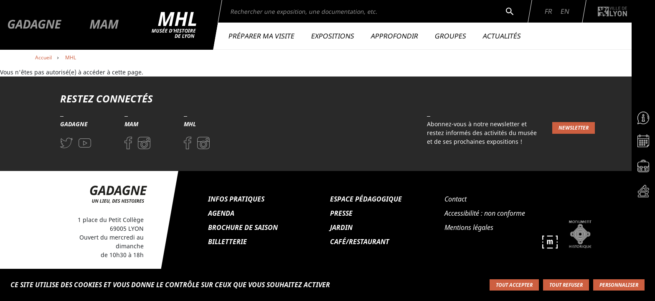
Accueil (43, 57)
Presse (341, 213)
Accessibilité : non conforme (484, 213)
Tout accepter (514, 284)
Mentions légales (468, 227)
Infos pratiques (236, 199)
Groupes (450, 36)
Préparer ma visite (261, 36)
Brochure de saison (243, 227)
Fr (548, 11)
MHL (70, 57)
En (565, 11)
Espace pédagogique (366, 199)
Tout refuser (566, 284)
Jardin (341, 227)
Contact (455, 199)
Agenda (221, 213)
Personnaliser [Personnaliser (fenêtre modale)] (618, 284)
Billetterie (227, 241)
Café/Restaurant (359, 241)
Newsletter (574, 127)
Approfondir (394, 36)
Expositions (332, 36)
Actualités (502, 36)
